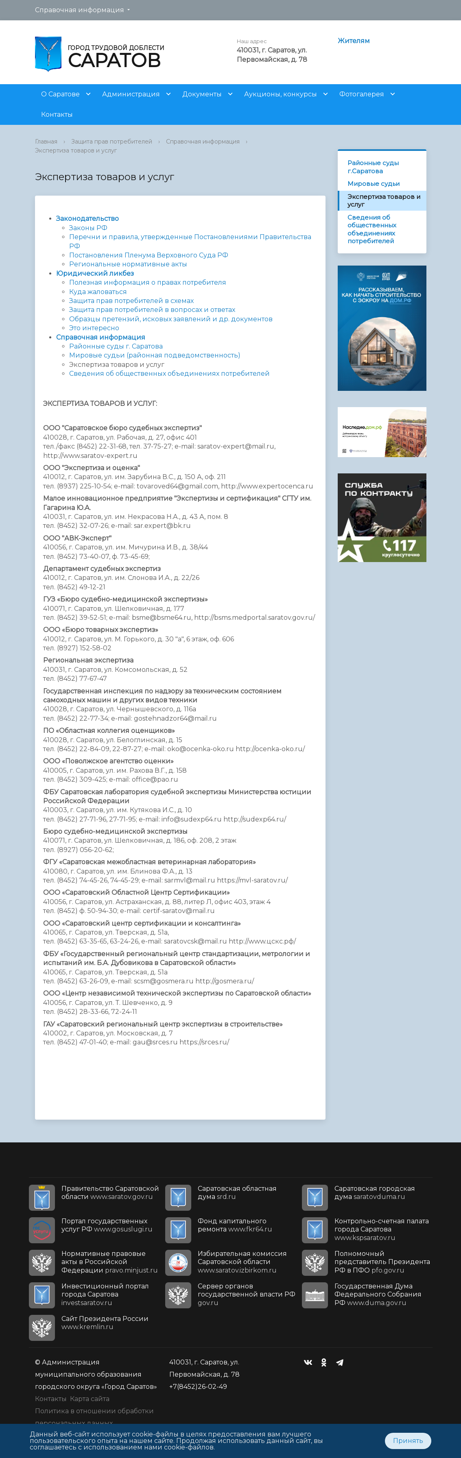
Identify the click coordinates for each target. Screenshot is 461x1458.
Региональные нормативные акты (128, 264)
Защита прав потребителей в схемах (131, 301)
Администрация (131, 94)
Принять (408, 1441)
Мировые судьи (373, 183)
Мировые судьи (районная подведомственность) (154, 355)
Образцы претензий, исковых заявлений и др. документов (171, 319)
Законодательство (87, 218)
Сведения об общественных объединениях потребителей (371, 229)
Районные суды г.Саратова (373, 167)
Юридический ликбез (95, 273)
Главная (46, 141)
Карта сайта (89, 1399)
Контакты (57, 114)
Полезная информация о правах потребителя (147, 282)
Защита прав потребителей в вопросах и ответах (152, 310)
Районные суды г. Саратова (116, 346)
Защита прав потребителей (111, 141)
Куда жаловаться (98, 292)
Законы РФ (88, 228)
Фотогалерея (361, 94)
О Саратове (60, 94)
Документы (202, 94)
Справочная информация (79, 10)
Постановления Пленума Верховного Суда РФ (148, 255)
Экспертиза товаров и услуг (76, 150)
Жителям (354, 41)
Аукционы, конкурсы (280, 94)
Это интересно (94, 328)
